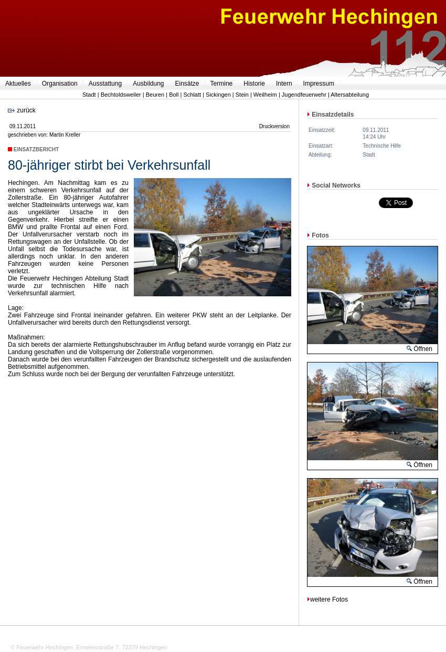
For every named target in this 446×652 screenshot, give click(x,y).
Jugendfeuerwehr (304, 94)
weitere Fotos (327, 599)
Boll (173, 94)
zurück (22, 110)
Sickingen (218, 94)
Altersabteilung (350, 94)
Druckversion (274, 126)
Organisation (60, 83)
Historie (254, 83)
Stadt (89, 94)
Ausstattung (105, 83)
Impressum (318, 83)
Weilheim (265, 94)
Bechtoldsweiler (121, 94)
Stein (242, 94)
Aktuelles (18, 83)
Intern (284, 83)
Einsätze (187, 83)
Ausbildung (148, 83)
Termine (221, 83)
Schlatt (192, 94)
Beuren (155, 94)
